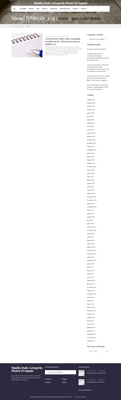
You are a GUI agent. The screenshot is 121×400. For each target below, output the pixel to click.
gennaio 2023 (91, 106)
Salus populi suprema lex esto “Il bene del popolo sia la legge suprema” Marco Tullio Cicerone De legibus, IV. (98, 78)
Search (108, 351)
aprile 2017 (90, 274)
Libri (37, 9)
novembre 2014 (91, 337)
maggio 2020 (91, 183)
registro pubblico (59, 54)
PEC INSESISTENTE (65, 52)
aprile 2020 (90, 187)
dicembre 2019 (91, 197)
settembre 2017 (91, 260)
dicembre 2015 (91, 311)
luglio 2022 (90, 116)
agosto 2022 (90, 113)
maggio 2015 (91, 317)
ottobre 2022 (91, 110)
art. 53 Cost (62, 47)
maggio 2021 (91, 160)
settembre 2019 (91, 207)
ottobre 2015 (91, 314)
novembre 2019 (91, 200)
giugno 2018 (90, 240)
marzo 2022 (90, 130)
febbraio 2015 (91, 327)
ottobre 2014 (91, 341)
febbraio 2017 (91, 280)
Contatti (75, 9)
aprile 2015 (90, 321)
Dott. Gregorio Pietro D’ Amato (53, 36)
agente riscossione (53, 47)
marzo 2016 (90, 304)
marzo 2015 (90, 324)
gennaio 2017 (91, 284)
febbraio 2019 (91, 227)
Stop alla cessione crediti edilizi (96, 49)
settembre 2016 (91, 294)
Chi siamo (23, 9)
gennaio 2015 (91, 331)
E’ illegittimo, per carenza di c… (96, 382)
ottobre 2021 (91, 146)
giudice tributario (53, 49)
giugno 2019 (90, 213)
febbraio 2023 (91, 103)
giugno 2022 (90, 120)
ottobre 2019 (91, 203)
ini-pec (54, 51)
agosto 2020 (90, 173)
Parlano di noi (65, 9)
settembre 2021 (91, 150)
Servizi (31, 9)
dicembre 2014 (91, 334)
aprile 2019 (90, 220)
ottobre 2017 (91, 257)
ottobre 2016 (91, 290)
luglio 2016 (90, 301)
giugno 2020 (90, 180)
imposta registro (62, 49)
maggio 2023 (91, 99)
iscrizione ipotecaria (67, 51)
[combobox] (98, 39)
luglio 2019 (90, 210)
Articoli (45, 9)
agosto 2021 (90, 153)
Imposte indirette (72, 49)
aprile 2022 (90, 126)
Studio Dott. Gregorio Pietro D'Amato (60, 3)
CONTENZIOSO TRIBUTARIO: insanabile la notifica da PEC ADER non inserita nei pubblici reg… (62, 41)
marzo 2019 (90, 223)
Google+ (64, 379)
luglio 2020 (90, 177)
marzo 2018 (90, 244)
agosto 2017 (90, 264)
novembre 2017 (91, 254)
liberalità (75, 51)
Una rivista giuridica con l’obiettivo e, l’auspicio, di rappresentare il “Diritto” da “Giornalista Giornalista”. (98, 87)
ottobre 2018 (91, 234)
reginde (53, 54)
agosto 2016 (90, 297)
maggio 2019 (91, 217)
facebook (48, 379)
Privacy (84, 9)
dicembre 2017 (91, 250)
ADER (46, 47)
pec (59, 52)
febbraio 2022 (91, 133)
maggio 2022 (91, 123)
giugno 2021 (90, 156)
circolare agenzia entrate (72, 47)
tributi (66, 54)
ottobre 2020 (91, 170)
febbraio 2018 (91, 247)
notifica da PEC (53, 52)
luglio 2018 (90, 237)
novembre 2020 (91, 166)
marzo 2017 (90, 277)
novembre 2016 (91, 287)
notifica (47, 52)
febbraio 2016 (91, 307)
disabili (47, 49)
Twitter (64, 382)
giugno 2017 (90, 270)
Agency (88, 397)
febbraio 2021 (91, 163)
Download (53, 9)
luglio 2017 (90, 267)
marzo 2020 (90, 190)
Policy (72, 397)
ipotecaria (59, 51)
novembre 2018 (91, 230)
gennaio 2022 (91, 136)
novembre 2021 (91, 143)
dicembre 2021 (91, 140)
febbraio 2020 (91, 193)
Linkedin (48, 382)
